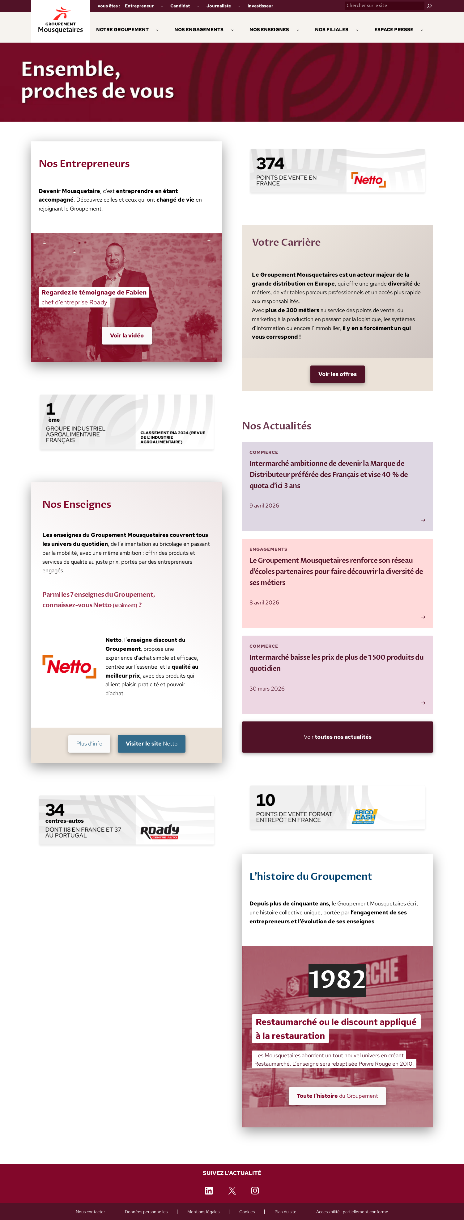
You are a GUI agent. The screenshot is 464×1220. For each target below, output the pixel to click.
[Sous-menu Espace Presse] (421, 29)
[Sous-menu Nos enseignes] (297, 29)
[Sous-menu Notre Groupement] (157, 29)
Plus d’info (89, 743)
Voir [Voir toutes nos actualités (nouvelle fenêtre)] (337, 736)
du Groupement (337, 1095)
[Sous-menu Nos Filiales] (357, 29)
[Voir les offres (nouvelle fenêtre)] (337, 374)
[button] (199, 30)
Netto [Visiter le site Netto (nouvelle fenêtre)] (151, 743)
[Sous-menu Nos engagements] (232, 29)
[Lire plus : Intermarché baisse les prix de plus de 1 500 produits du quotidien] (337, 675)
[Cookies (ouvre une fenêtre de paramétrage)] (247, 1211)
